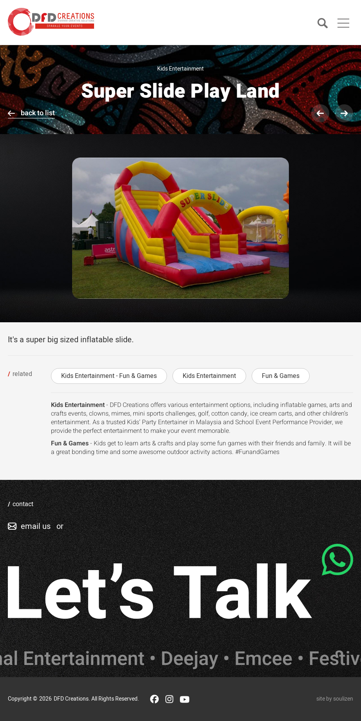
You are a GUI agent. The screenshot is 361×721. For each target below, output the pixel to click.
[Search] (322, 23)
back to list (38, 113)
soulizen (343, 699)
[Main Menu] (343, 23)
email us (36, 526)
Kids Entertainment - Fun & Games (109, 376)
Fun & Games (280, 376)
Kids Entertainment (209, 376)
